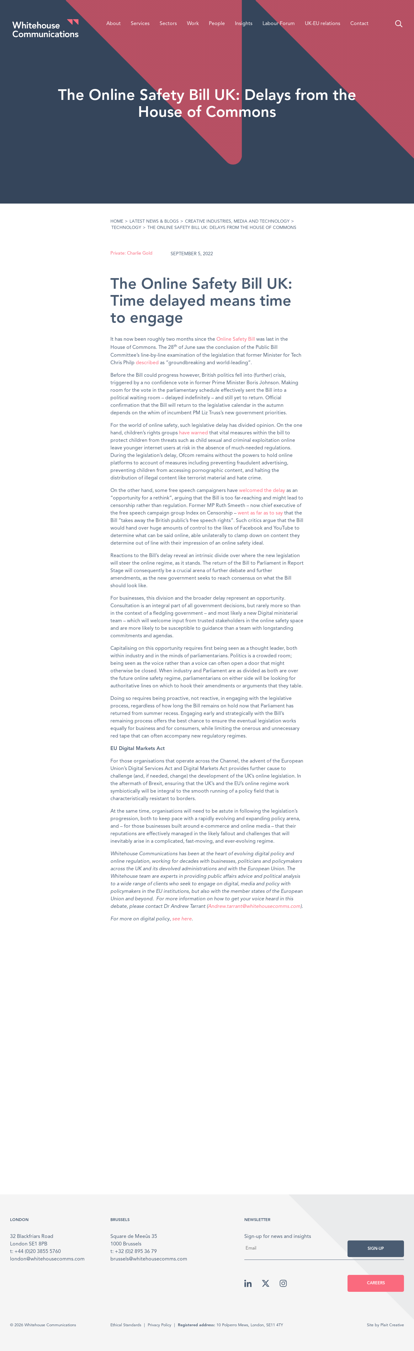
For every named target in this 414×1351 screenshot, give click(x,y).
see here (182, 919)
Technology (126, 228)
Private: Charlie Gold (131, 253)
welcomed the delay (262, 490)
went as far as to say (260, 513)
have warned (193, 433)
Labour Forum (279, 23)
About (113, 23)
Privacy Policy (159, 1325)
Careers (376, 1283)
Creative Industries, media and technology (237, 222)
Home (116, 222)
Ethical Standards (125, 1325)
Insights (243, 23)
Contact (359, 23)
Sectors (168, 23)
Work (193, 23)
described (147, 362)
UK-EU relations (322, 23)
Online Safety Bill (235, 339)
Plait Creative (392, 1325)
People (217, 23)
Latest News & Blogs (154, 222)
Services (140, 23)
